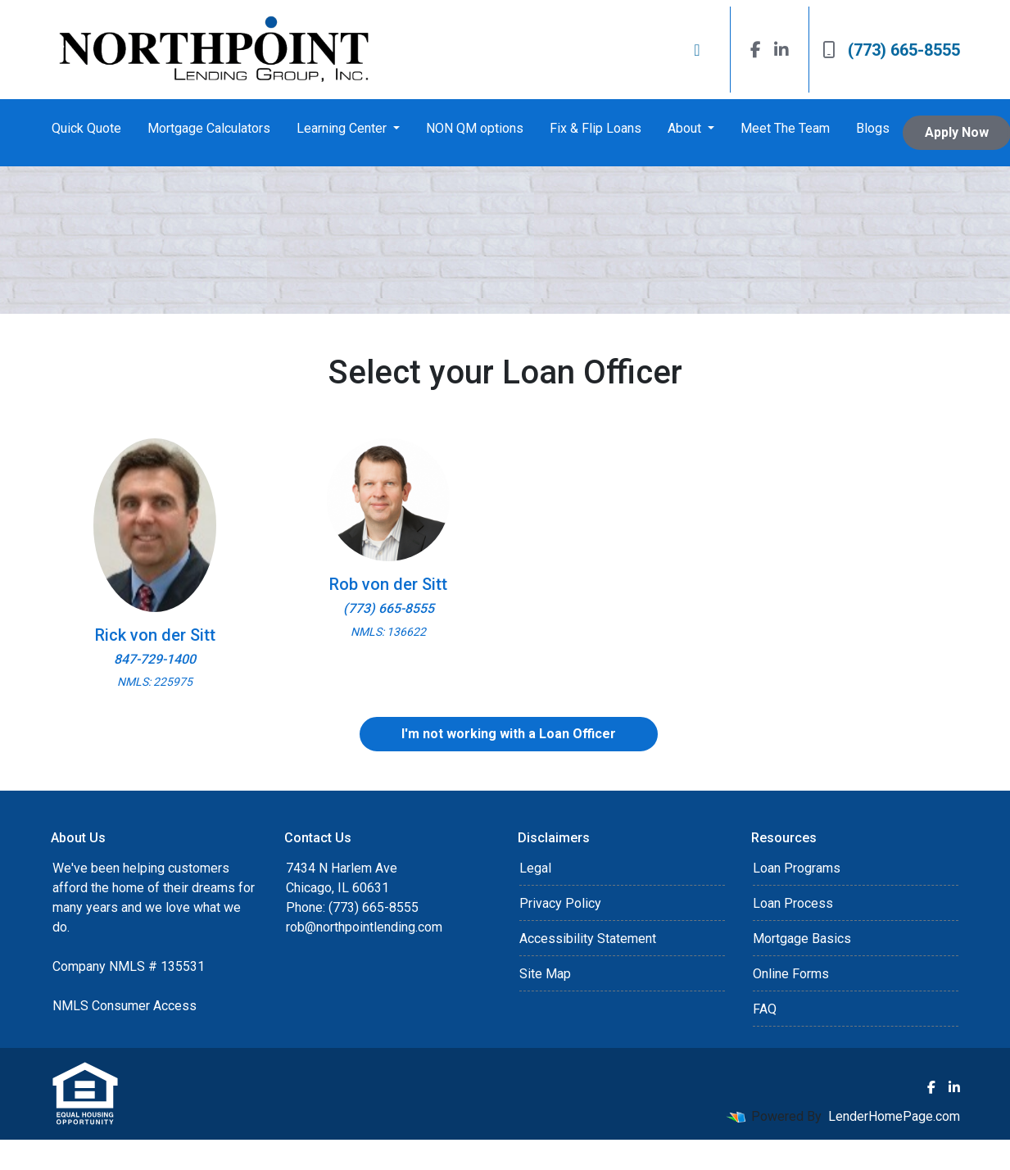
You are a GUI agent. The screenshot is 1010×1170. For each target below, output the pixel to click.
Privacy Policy (560, 903)
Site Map (545, 974)
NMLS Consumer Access (124, 1006)
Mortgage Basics (802, 938)
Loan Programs (796, 868)
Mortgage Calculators (208, 128)
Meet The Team (785, 128)
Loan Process (793, 903)
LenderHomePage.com (894, 1116)
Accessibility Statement (587, 938)
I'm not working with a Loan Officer (508, 733)
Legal (535, 868)
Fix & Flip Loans (595, 128)
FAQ (765, 1009)
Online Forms (791, 974)
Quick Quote (86, 128)
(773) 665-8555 (891, 50)
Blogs (873, 128)
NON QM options (474, 128)
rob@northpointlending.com (364, 927)
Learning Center (343, 128)
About (686, 128)
